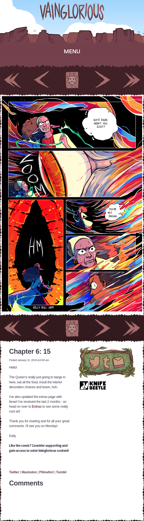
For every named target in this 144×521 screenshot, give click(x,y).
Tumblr (61, 472)
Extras (37, 406)
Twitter (14, 472)
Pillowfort (46, 472)
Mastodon (29, 472)
